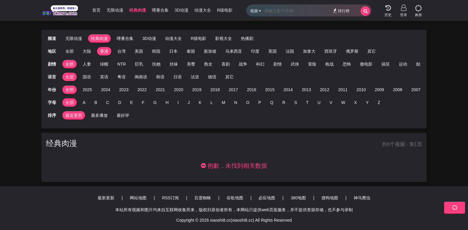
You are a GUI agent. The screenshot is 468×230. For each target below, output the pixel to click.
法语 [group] (195, 76)
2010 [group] (361, 89)
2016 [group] (251, 89)
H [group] (167, 102)
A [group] (84, 102)
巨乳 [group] (139, 64)
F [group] (143, 102)
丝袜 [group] (174, 64)
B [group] (95, 102)
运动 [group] (403, 64)
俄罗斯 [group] (352, 51)
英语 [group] (104, 76)
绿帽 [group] (104, 64)
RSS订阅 (170, 197)
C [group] (107, 102)
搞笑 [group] (385, 64)
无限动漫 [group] (115, 10)
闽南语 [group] (141, 76)
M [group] (223, 102)
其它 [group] (371, 51)
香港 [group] (104, 51)
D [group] (119, 102)
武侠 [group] (295, 64)
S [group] (295, 102)
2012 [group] (324, 89)
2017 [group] (233, 89)
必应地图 (266, 197)
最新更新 (106, 197)
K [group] (200, 102)
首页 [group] (96, 10)
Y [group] (367, 102)
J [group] (189, 102)
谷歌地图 (235, 197)
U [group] (319, 102)
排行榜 (341, 10)
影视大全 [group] (223, 38)
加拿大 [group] (309, 51)
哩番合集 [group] (160, 10)
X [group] (355, 102)
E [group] (131, 102)
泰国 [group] (191, 51)
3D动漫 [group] (181, 10)
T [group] (307, 102)
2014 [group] (288, 89)
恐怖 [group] (347, 64)
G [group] (155, 102)
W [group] (343, 102)
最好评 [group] (123, 115)
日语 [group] (177, 76)
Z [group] (379, 102)
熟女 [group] (208, 64)
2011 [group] (342, 89)
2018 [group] (215, 89)
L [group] (211, 102)
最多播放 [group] (99, 115)
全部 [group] (69, 51)
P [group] (259, 102)
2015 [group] (270, 89)
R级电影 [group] (225, 10)
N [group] (235, 102)
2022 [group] (142, 89)
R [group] (283, 102)
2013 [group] (306, 89)
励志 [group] (420, 64)
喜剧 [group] (225, 64)
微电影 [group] (366, 64)
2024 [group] (105, 89)
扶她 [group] (156, 64)
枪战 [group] (329, 64)
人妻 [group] (87, 64)
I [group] (178, 102)
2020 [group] (178, 89)
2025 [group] (87, 89)
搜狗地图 (329, 197)
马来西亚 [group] (233, 51)
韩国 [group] (156, 51)
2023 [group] (123, 89)
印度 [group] (255, 51)
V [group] (331, 102)
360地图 (298, 197)
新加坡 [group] (210, 51)
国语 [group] (87, 76)
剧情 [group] (277, 64)
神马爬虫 (362, 197)
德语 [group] (212, 76)
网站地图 (138, 197)
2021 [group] (160, 89)
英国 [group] (272, 51)
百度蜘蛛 (202, 197)
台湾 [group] (121, 51)
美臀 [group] (191, 64)
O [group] (248, 102)
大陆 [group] (87, 51)
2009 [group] (379, 89)
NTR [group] (121, 64)
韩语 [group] (160, 76)
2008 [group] (397, 89)
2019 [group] (196, 89)
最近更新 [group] (73, 115)
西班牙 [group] (330, 51)
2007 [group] (416, 89)
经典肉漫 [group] (137, 10)
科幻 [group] (260, 64)
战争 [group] (243, 64)
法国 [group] (290, 51)
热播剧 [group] (247, 38)
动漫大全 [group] (202, 10)
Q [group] (271, 102)
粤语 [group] (121, 76)
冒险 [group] (312, 64)
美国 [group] (139, 51)
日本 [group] (173, 51)
